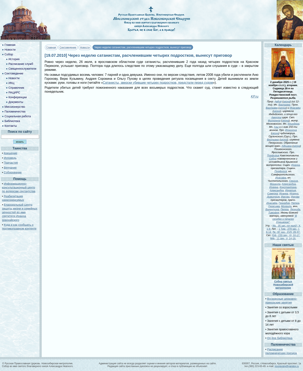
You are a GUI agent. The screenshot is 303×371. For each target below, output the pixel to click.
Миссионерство (15, 106)
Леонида (295, 209)
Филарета (274, 120)
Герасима (274, 206)
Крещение (10, 153)
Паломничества (15, 111)
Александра (289, 184)
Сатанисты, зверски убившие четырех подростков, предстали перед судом (158, 82)
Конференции (18, 97)
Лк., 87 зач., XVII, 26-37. (286, 232)
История (14, 59)
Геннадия (284, 203)
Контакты (11, 125)
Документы (16, 102)
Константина (288, 187)
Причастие (11, 162)
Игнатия (290, 190)
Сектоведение (68, 47)
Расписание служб (21, 63)
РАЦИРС (14, 92)
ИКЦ (11, 83)
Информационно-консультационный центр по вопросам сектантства (18, 187)
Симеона (272, 193)
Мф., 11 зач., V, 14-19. (283, 238)
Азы (276, 126)
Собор (9, 54)
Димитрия (273, 196)
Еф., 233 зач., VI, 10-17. (286, 235)
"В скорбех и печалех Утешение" (284, 219)
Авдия (278, 101)
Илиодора (293, 123)
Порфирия (273, 155)
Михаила (275, 184)
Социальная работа (18, 116)
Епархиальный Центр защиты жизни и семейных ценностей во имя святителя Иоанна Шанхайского (19, 212)
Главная (51, 47)
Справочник (16, 87)
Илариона (291, 130)
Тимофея (273, 212)
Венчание (10, 167)
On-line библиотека (279, 338)
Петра (295, 203)
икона (286, 101)
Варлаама (284, 104)
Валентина (272, 209)
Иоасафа (295, 107)
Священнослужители (22, 68)
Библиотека (12, 121)
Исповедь (10, 158)
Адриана (287, 145)
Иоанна (295, 164)
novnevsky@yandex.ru (287, 366)
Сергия (293, 180)
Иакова (285, 196)
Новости (85, 47)
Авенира (276, 117)
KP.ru (254, 96)
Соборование (13, 172)
